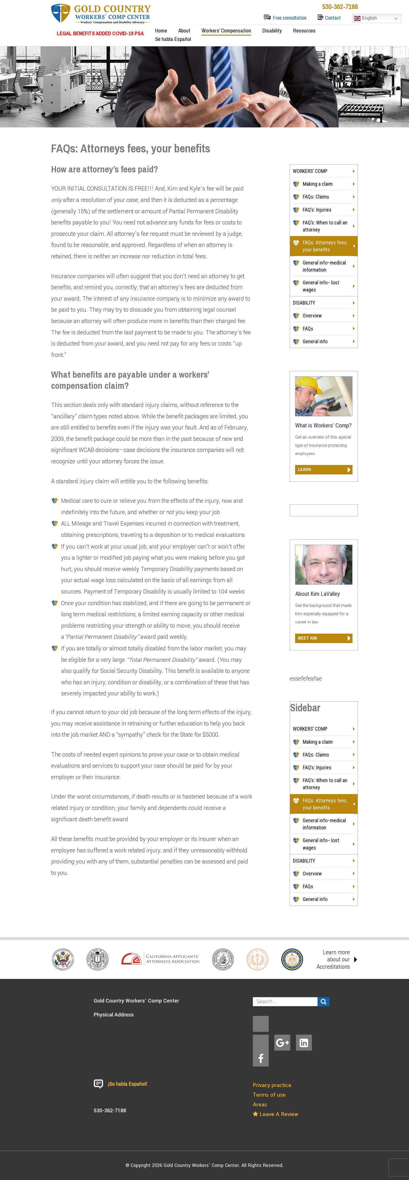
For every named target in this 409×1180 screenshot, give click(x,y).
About (184, 30)
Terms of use (269, 1095)
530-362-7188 (340, 6)
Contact (333, 17)
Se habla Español (173, 39)
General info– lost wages (321, 286)
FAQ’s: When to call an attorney (325, 226)
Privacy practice (272, 1085)
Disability (272, 30)
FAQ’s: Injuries (317, 210)
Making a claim (318, 184)
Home (161, 30)
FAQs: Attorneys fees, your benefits (325, 246)
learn (304, 469)
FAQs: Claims (316, 197)
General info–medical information (324, 266)
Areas (260, 1104)
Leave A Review (275, 1114)
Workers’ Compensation (226, 30)
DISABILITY (304, 303)
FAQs (308, 329)
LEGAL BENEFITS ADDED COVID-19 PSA (100, 33)
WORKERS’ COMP (310, 171)
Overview (312, 316)
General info (315, 341)
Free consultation (289, 17)
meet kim (307, 638)
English (365, 18)
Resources (304, 30)
